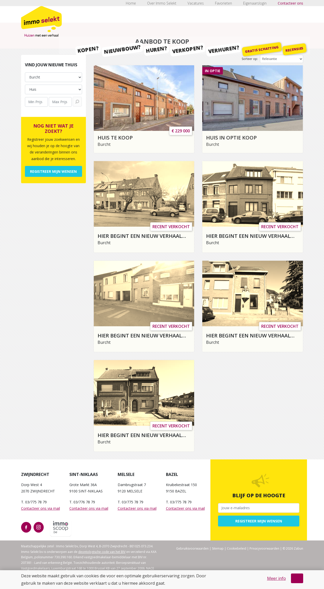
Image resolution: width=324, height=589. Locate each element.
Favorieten (223, 3)
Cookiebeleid (236, 548)
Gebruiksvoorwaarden (192, 548)
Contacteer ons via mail (40, 508)
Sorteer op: (250, 59)
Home (131, 3)
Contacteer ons (290, 3)
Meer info (276, 578)
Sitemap (218, 548)
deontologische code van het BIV (102, 552)
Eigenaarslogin (255, 3)
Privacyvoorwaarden (264, 548)
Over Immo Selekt (161, 3)
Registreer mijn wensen (53, 171)
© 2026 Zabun (293, 548)
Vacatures (196, 3)
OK (297, 578)
